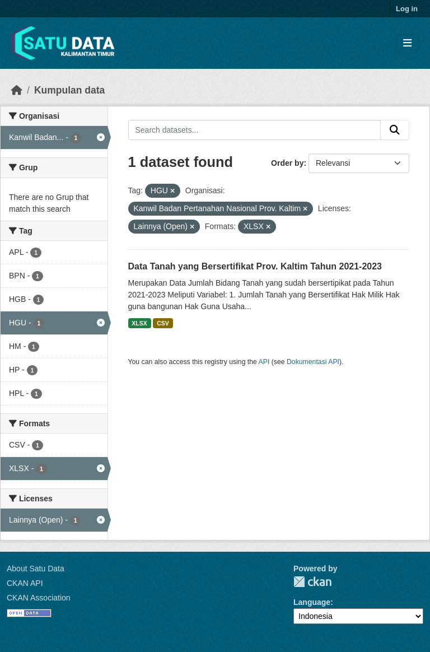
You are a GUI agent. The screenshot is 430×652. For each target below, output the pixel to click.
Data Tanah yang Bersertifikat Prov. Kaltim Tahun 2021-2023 (255, 266)
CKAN (312, 582)
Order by (287, 163)
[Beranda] (16, 90)
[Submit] (394, 130)
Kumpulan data (69, 90)
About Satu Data (35, 568)
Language (311, 602)
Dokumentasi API (313, 362)
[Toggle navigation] (407, 43)
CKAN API (25, 583)
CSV (163, 323)
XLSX (139, 323)
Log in (407, 8)
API (264, 362)
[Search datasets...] (254, 130)
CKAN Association (39, 597)
